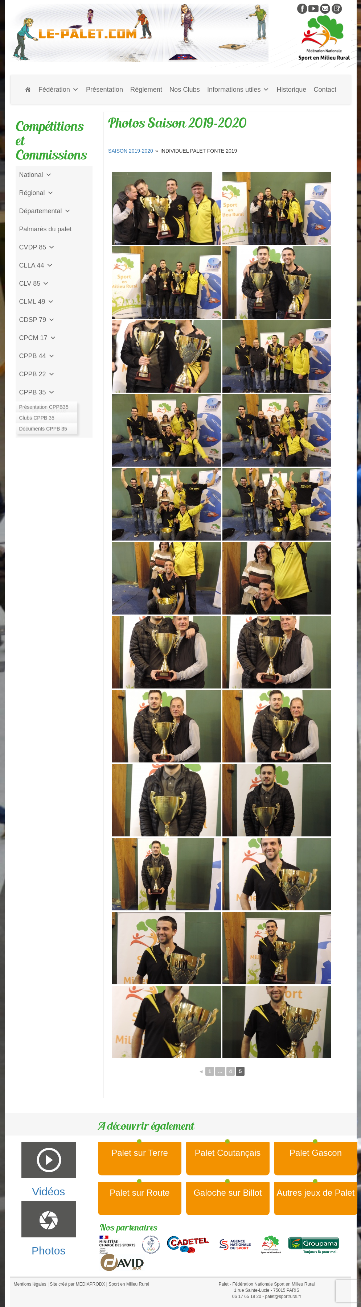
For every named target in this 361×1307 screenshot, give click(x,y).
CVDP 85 (37, 247)
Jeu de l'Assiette (43, 410)
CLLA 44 (36, 265)
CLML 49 (36, 302)
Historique (291, 89)
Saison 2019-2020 (130, 151)
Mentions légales (30, 1284)
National (35, 175)
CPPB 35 (37, 392)
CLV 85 (34, 283)
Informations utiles (238, 89)
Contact (324, 89)
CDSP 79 (37, 320)
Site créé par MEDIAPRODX (77, 1284)
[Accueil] (28, 89)
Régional (36, 193)
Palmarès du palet (45, 229)
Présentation (104, 89)
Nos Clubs (184, 89)
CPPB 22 (37, 374)
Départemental (45, 211)
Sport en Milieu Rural (128, 1284)
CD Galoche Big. (43, 428)
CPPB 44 (37, 356)
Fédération (58, 89)
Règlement (146, 89)
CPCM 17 (37, 338)
